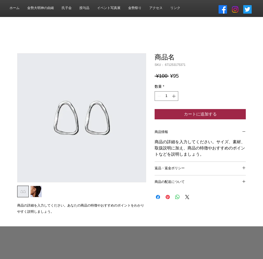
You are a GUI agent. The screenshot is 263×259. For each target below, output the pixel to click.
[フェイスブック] (223, 9)
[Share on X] (187, 197)
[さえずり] (247, 9)
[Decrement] (158, 96)
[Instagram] (235, 9)
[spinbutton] (166, 96)
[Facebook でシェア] (158, 197)
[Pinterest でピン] (168, 197)
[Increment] (174, 96)
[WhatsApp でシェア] (177, 197)
